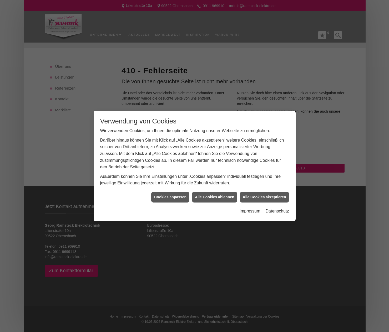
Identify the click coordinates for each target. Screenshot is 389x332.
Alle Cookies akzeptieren (264, 193)
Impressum (249, 207)
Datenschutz (277, 207)
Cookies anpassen (170, 193)
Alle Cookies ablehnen (214, 193)
